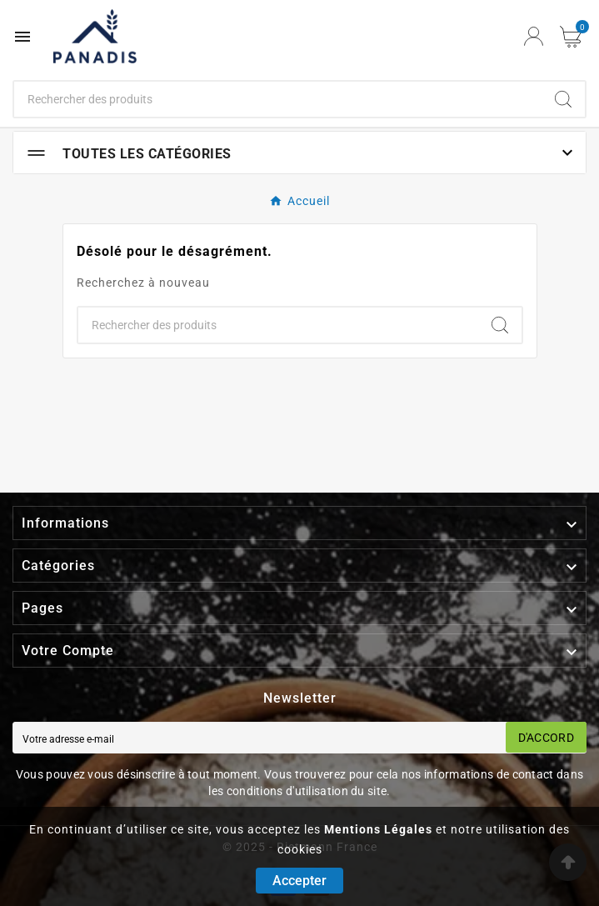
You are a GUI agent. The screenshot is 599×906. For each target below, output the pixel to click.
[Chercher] (278, 99)
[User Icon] (533, 36)
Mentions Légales (378, 829)
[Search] (563, 99)
